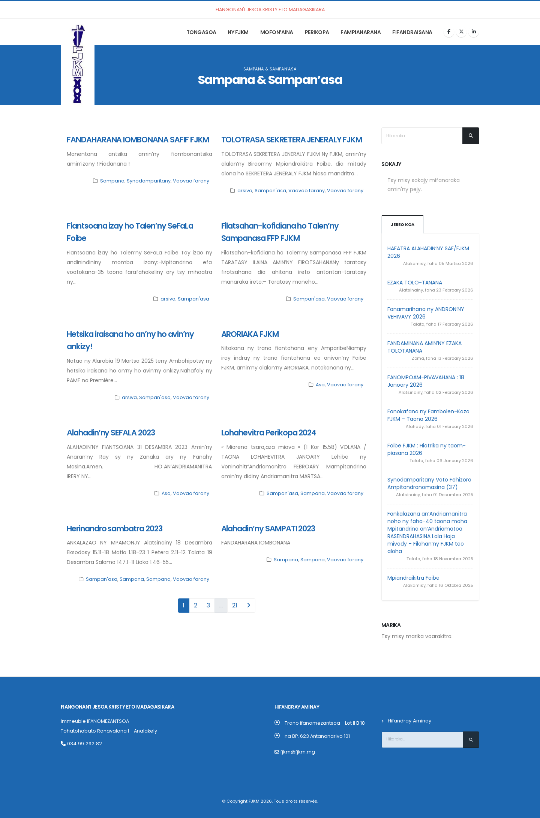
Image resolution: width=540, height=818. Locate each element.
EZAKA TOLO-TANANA (414, 282)
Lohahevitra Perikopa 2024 (268, 432)
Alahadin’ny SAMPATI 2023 (268, 528)
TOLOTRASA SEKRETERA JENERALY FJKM (291, 139)
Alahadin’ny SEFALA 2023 (111, 432)
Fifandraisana (412, 32)
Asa (320, 384)
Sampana (112, 181)
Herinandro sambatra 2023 (114, 528)
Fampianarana (360, 32)
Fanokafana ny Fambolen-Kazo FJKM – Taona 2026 (428, 415)
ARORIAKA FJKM (250, 334)
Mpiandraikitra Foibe (413, 578)
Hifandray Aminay (409, 721)
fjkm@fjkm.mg (297, 752)
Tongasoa (201, 32)
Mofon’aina (276, 32)
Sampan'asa (270, 190)
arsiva (244, 190)
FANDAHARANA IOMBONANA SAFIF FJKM (138, 139)
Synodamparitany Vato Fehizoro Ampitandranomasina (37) (429, 483)
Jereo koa (402, 224)
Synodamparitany (149, 181)
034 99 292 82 (80, 743)
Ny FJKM (238, 32)
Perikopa (317, 32)
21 (234, 605)
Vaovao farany (191, 181)
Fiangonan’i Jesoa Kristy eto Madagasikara (116, 707)
